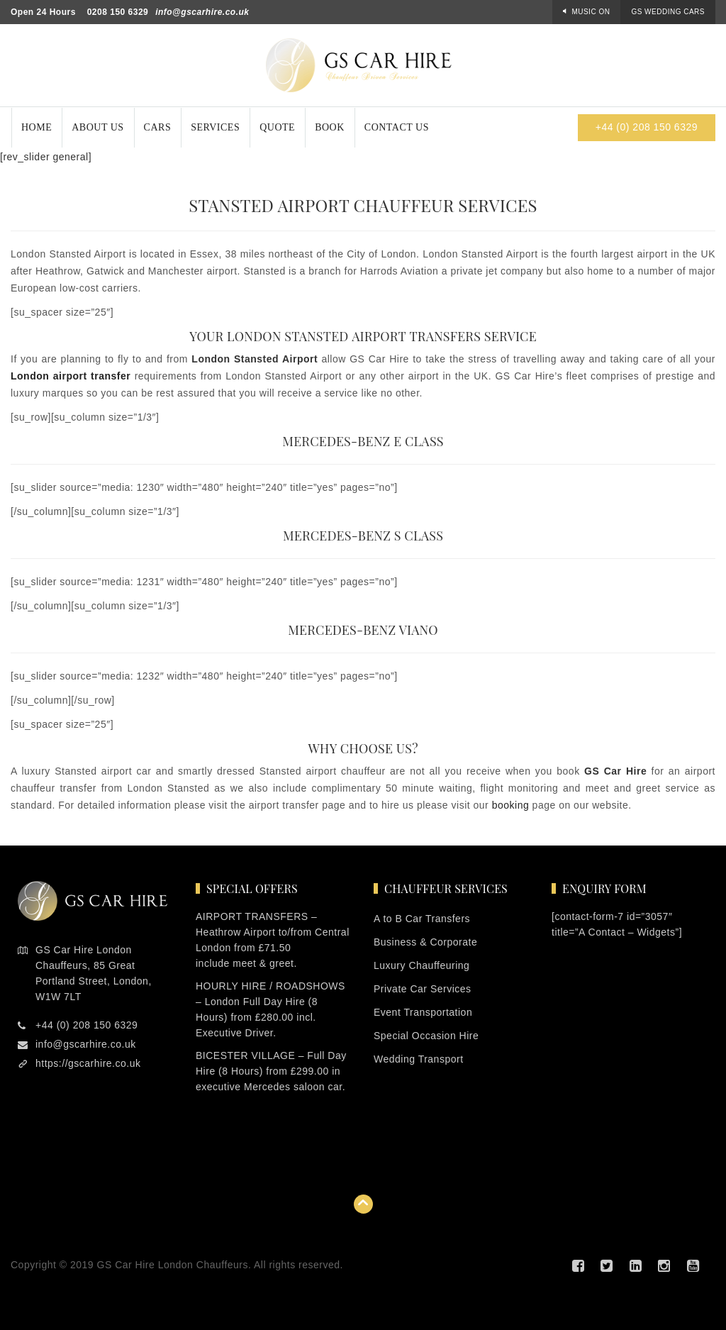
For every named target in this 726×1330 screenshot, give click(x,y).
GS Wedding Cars (668, 12)
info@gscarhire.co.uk (202, 12)
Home (36, 127)
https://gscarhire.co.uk (87, 1063)
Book (330, 127)
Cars (158, 127)
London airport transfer (70, 376)
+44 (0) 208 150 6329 (647, 127)
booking (511, 805)
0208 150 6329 (118, 12)
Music (590, 12)
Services (215, 127)
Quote (277, 127)
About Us (97, 127)
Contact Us (396, 127)
